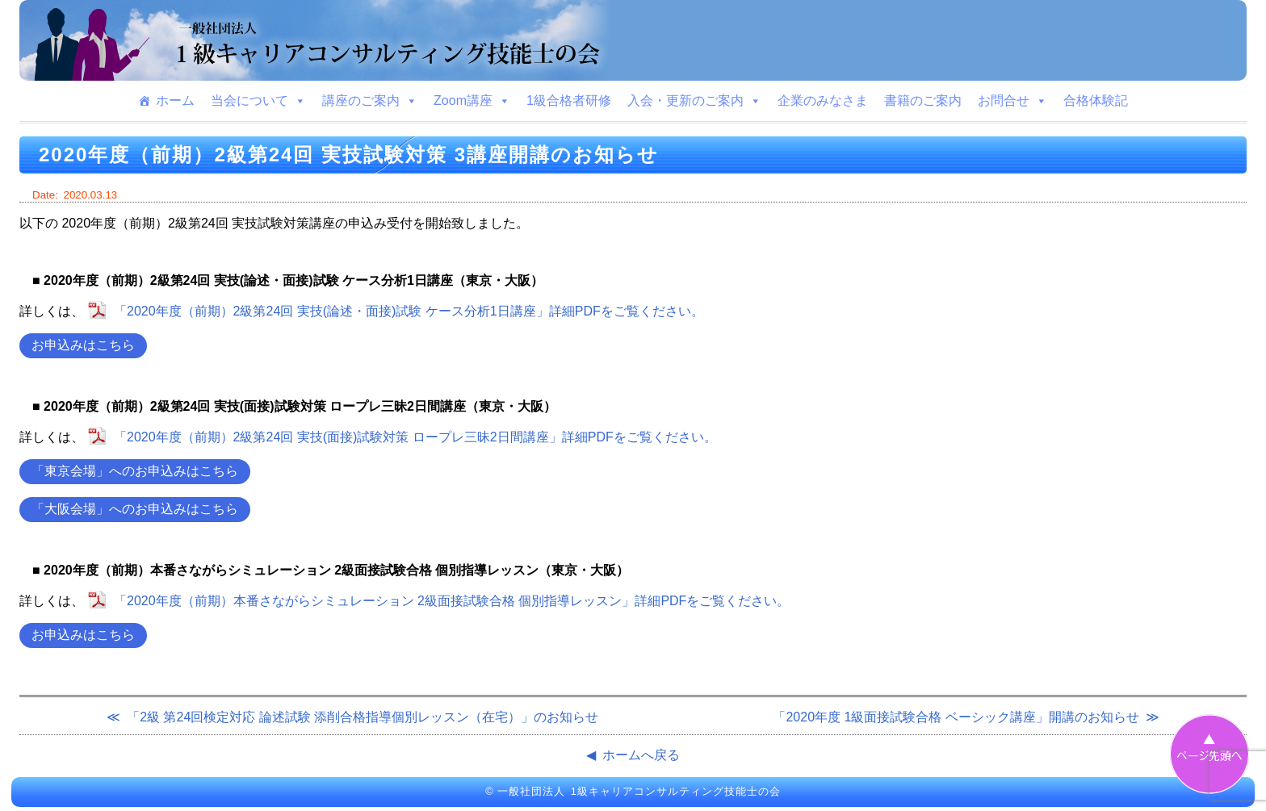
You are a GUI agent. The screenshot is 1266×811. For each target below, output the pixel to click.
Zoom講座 (472, 101)
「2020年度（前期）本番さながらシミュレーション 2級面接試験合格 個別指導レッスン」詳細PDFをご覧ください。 (452, 601)
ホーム (175, 100)
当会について (258, 101)
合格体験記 (1095, 100)
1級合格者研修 (568, 100)
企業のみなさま (823, 100)
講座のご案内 (369, 101)
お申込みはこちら (83, 345)
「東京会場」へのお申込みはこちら (134, 471)
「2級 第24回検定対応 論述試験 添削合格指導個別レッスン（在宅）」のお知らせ (362, 717)
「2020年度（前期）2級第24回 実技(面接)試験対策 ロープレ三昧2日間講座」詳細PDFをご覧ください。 (415, 437)
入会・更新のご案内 (694, 101)
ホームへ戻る (641, 755)
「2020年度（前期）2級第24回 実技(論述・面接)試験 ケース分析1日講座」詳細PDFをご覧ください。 (409, 311)
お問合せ (1012, 101)
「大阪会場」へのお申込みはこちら (134, 509)
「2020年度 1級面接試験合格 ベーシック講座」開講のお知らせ (955, 717)
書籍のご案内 (923, 100)
